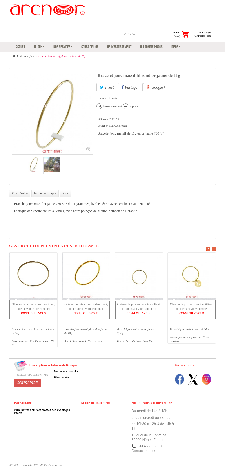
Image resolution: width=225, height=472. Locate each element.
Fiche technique (45, 193)
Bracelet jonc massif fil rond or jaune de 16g (33, 331)
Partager (130, 87)
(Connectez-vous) (202, 35)
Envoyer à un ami (112, 106)
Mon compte (205, 32)
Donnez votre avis (107, 98)
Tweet (107, 87)
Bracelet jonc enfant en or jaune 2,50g (135, 331)
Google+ (156, 87)
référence (103, 119)
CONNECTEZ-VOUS (33, 313)
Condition (103, 125)
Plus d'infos (20, 193)
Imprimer (134, 106)
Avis (65, 193)
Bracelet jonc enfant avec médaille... (191, 329)
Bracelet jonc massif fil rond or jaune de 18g (85, 331)
